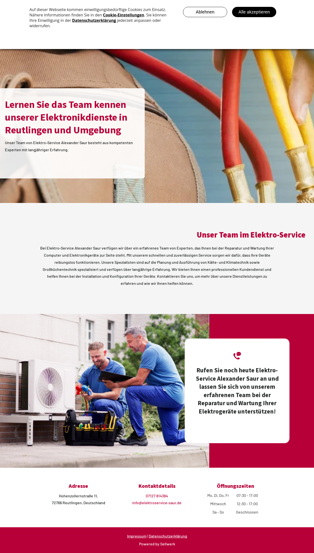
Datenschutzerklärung (168, 536)
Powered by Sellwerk (157, 543)
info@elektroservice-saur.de (157, 502)
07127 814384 (157, 495)
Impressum (136, 536)
